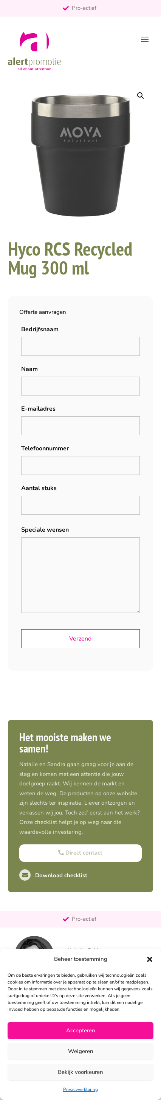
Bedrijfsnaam (40, 329)
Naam (29, 369)
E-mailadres (38, 409)
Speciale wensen (45, 530)
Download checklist (53, 875)
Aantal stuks (39, 488)
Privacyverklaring (80, 1089)
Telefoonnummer (45, 448)
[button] (149, 959)
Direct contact (80, 852)
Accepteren (80, 1030)
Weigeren (80, 1051)
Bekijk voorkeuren (80, 1072)
